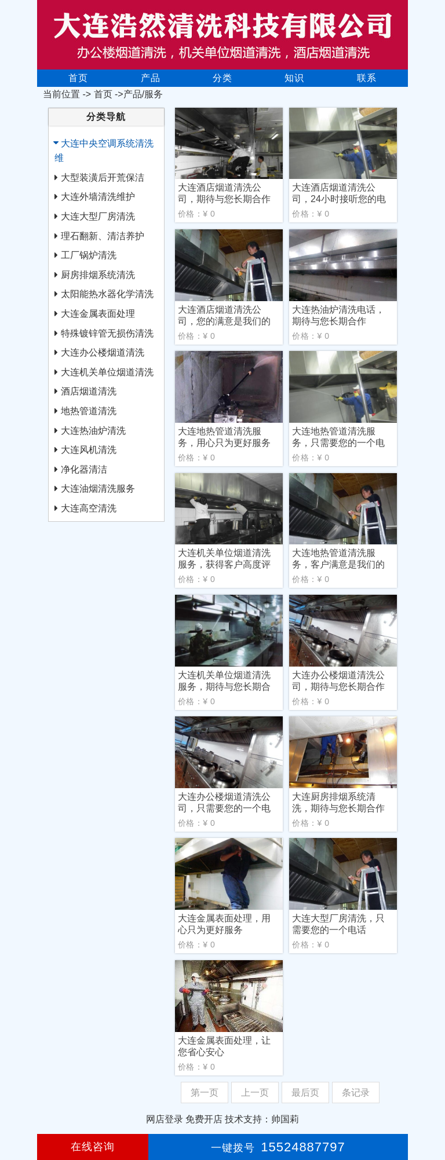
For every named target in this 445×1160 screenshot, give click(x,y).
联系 (367, 78)
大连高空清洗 (88, 508)
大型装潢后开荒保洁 (102, 177)
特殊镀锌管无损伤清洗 (107, 333)
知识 (294, 78)
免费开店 (203, 1119)
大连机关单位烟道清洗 (107, 372)
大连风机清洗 (88, 450)
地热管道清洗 (88, 411)
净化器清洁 (84, 469)
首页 (78, 78)
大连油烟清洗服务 (98, 488)
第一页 (204, 1092)
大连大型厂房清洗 (98, 216)
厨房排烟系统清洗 (98, 275)
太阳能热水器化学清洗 (107, 294)
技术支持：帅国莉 (262, 1119)
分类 (222, 78)
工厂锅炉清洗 (88, 255)
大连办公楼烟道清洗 (102, 352)
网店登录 (164, 1119)
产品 (151, 78)
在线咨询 (93, 1146)
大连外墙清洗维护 (98, 197)
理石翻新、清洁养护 (102, 236)
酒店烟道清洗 (88, 391)
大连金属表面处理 (98, 314)
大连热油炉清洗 (93, 431)
